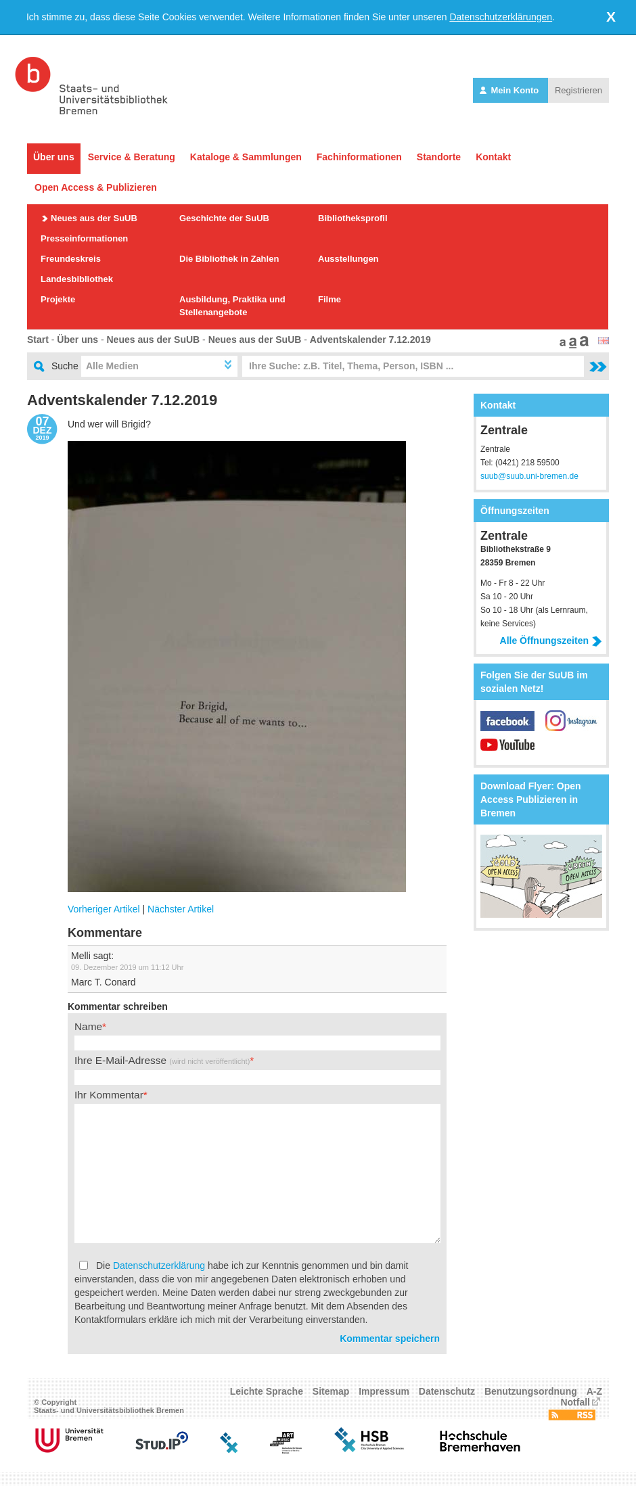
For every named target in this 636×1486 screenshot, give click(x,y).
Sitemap (331, 1391)
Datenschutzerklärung (159, 1265)
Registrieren (578, 90)
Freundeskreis (71, 259)
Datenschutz (447, 1391)
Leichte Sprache (266, 1391)
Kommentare (105, 932)
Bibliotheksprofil (353, 218)
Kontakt (493, 157)
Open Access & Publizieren (96, 187)
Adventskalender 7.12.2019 (370, 339)
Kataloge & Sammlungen (246, 157)
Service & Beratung (131, 157)
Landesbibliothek (77, 279)
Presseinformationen (84, 238)
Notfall (575, 1402)
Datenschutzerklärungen (500, 16)
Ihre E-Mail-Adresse (162, 1060)
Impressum (384, 1391)
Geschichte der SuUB (224, 218)
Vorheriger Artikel (104, 909)
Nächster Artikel (180, 909)
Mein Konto (510, 90)
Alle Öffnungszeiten (551, 640)
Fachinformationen (359, 157)
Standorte (439, 157)
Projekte (58, 299)
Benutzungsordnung (530, 1391)
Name (88, 1026)
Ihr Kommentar (108, 1094)
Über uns (53, 157)
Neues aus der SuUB (94, 218)
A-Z (594, 1391)
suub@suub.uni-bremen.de (529, 476)
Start (38, 339)
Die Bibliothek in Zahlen (229, 259)
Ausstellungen (348, 259)
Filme (329, 299)
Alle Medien (112, 366)
